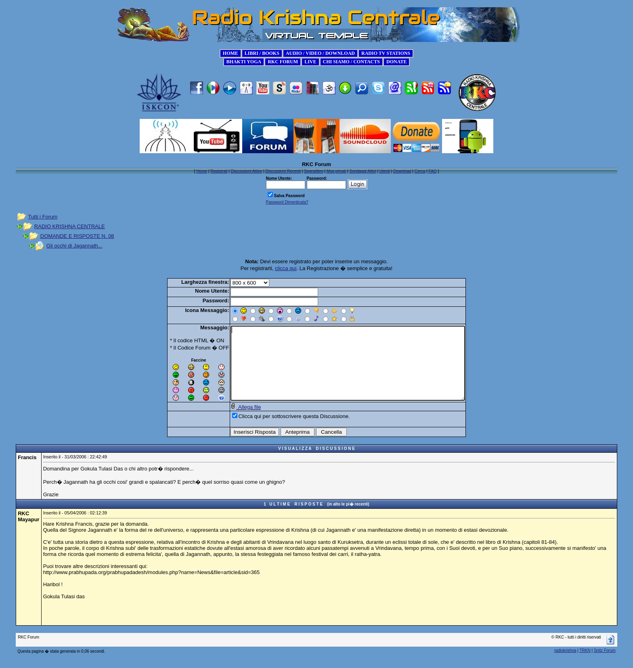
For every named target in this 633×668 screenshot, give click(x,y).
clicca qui (285, 268)
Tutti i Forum (42, 217)
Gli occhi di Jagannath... (74, 246)
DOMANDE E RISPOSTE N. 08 (77, 236)
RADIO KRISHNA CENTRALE (69, 226)
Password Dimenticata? (287, 202)
